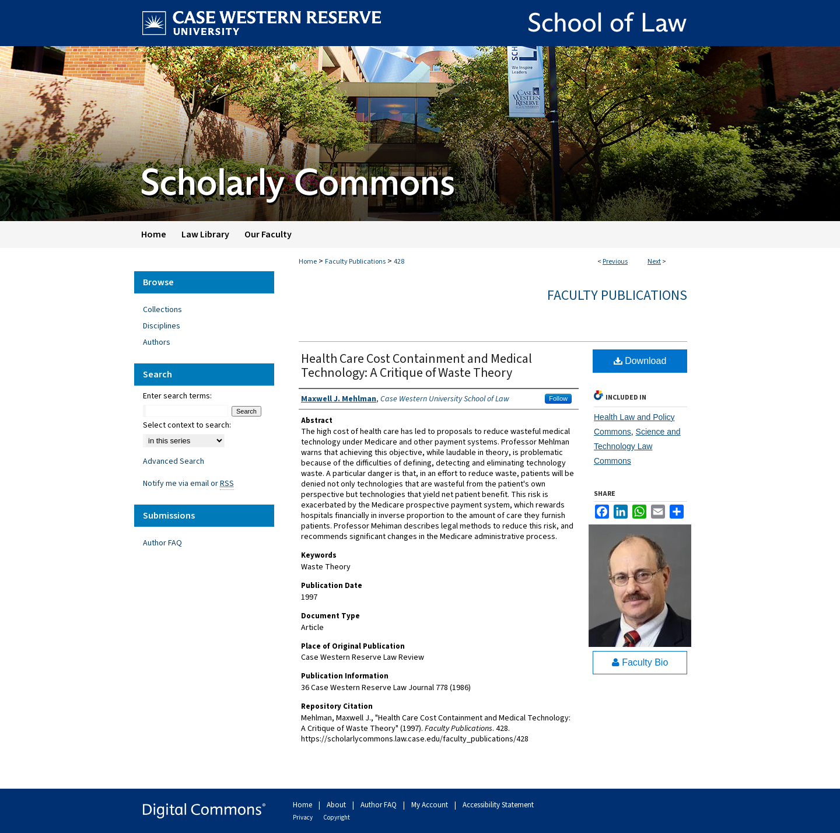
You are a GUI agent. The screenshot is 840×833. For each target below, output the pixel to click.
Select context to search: (187, 425)
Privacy (303, 817)
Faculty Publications (355, 262)
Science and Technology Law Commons (637, 446)
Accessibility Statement (498, 805)
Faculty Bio (640, 662)
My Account (430, 805)
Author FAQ (162, 543)
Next (654, 262)
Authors (156, 342)
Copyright (336, 817)
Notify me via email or (188, 483)
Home (308, 262)
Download (640, 361)
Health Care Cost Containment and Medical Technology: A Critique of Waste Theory (416, 365)
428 (399, 262)
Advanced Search (173, 461)
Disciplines (161, 326)
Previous (615, 262)
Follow (558, 398)
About (337, 805)
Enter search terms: (177, 396)
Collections (162, 310)
